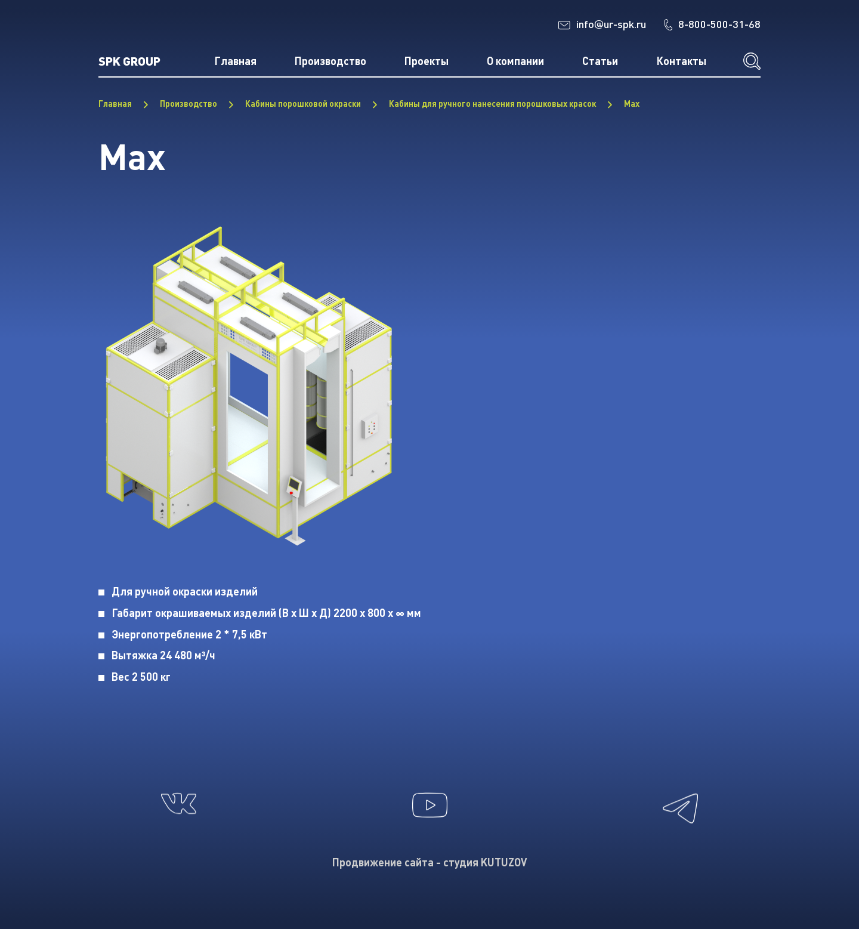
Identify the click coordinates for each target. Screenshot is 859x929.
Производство (330, 60)
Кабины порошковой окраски (303, 103)
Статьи (600, 60)
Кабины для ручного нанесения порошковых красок (492, 103)
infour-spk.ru (602, 24)
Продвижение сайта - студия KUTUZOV (429, 862)
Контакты (681, 60)
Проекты (426, 60)
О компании (515, 60)
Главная (235, 60)
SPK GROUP (129, 60)
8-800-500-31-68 (712, 24)
